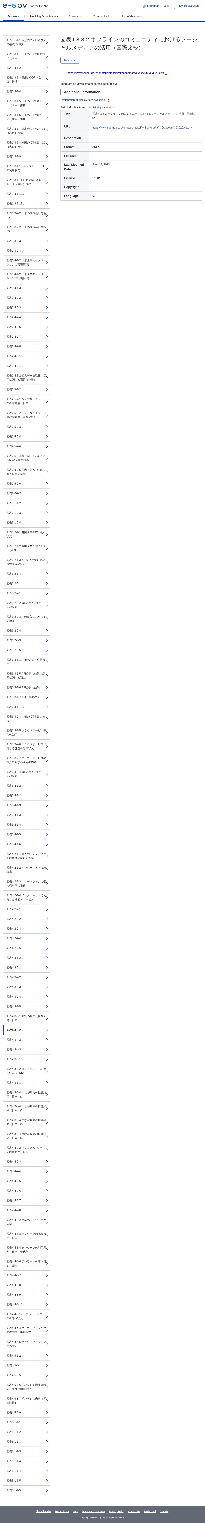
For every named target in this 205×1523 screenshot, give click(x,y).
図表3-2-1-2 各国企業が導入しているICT (26, 548)
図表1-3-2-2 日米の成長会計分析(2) (26, 229)
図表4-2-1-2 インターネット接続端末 (26, 869)
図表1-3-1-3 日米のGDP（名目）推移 (23, 79)
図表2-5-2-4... (14, 436)
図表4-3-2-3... (14, 987)
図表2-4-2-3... (14, 307)
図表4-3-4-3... (14, 1049)
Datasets (13, 16)
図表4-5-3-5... (14, 1375)
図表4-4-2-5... (14, 1181)
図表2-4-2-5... (14, 326)
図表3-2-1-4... (14, 573)
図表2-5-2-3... (14, 426)
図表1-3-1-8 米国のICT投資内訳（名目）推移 (25, 144)
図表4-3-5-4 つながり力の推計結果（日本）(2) (26, 1108)
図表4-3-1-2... (14, 957)
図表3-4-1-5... (14, 834)
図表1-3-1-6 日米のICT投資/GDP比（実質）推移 (26, 117)
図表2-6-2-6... (14, 483)
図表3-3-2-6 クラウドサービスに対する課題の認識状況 (26, 746)
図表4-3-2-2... (14, 977)
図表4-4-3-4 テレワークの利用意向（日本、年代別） (26, 1249)
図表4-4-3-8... (14, 1285)
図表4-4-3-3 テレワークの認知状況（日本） (26, 1235)
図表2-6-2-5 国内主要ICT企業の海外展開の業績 (25, 471)
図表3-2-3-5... (14, 650)
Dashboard (150, 1511)
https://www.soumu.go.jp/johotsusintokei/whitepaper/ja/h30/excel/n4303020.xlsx (115, 73)
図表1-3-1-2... (14, 67)
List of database (132, 16)
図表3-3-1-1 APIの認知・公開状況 (25, 661)
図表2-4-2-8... (14, 346)
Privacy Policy (116, 1511)
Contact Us (134, 1511)
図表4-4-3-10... (15, 1304)
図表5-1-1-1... (14, 1422)
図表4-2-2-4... (14, 938)
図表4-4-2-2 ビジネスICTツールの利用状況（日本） (25, 1149)
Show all (110, 107)
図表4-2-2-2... (14, 918)
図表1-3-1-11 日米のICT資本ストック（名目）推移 (25, 182)
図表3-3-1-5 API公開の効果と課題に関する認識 (25, 675)
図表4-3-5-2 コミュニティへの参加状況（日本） (26, 1070)
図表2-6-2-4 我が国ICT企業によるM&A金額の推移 (25, 458)
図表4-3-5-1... (14, 1059)
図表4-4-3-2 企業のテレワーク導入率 (26, 1222)
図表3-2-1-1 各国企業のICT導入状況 (25, 534)
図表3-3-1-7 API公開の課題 (23, 697)
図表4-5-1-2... (14, 1355)
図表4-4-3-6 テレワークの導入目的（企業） (26, 1263)
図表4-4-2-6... (14, 1190)
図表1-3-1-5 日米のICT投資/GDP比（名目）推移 (26, 103)
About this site (43, 1511)
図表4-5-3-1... (14, 1365)
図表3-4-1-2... (14, 785)
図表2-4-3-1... (14, 356)
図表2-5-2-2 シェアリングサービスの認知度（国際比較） (26, 415)
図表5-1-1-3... (14, 1441)
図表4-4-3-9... (14, 1294)
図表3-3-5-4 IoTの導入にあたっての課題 (25, 773)
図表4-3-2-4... (14, 996)
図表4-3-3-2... (14, 1030)
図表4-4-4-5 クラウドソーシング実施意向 (26, 1343)
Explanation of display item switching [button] (85, 99)
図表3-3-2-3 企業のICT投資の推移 (25, 718)
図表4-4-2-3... (14, 1161)
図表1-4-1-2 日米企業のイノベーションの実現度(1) (26, 262)
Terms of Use (62, 1511)
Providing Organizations (44, 16)
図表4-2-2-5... (14, 948)
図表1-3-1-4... (14, 91)
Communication (102, 16)
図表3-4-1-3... (14, 805)
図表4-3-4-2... (14, 1039)
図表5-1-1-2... (14, 1431)
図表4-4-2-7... (14, 1200)
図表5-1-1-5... (14, 1480)
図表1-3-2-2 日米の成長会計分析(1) (26, 215)
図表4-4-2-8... (14, 1210)
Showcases (76, 16)
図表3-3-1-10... (15, 706)
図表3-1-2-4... (14, 522)
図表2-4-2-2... (14, 297)
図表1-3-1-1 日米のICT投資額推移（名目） (25, 56)
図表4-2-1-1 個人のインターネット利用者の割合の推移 (26, 855)
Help (75, 1511)
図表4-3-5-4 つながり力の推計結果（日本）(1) (26, 1094)
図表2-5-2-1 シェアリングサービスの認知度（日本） (26, 401)
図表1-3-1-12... (15, 193)
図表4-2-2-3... (14, 928)
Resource (70, 60)
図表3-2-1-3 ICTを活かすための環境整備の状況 (25, 561)
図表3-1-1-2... (14, 503)
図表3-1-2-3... (14, 512)
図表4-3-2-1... (14, 967)
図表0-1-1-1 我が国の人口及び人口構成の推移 (26, 42)
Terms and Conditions (93, 1511)
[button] (150, 6)
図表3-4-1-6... (14, 844)
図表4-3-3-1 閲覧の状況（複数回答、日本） (26, 1018)
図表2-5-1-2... (14, 389)
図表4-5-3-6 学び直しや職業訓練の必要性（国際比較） (26, 1386)
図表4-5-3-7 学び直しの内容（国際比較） (26, 1400)
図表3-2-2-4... (14, 630)
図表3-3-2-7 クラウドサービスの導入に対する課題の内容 (26, 760)
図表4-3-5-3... (14, 1082)
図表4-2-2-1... (14, 909)
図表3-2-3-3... (14, 640)
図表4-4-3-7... (14, 1275)
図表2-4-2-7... (14, 336)
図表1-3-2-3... (14, 240)
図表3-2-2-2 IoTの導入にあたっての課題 (25, 604)
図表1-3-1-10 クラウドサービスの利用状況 (25, 168)
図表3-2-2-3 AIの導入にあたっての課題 (26, 618)
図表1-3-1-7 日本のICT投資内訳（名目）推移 (25, 130)
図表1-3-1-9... (14, 156)
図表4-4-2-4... (14, 1171)
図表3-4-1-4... (14, 824)
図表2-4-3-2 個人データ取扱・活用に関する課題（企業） (26, 377)
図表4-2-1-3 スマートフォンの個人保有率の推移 (26, 883)
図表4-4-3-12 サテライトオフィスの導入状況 (25, 1316)
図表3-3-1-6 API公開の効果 (23, 687)
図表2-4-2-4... (14, 317)
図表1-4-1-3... (14, 288)
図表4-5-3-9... (14, 1412)
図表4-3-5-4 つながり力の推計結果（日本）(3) (26, 1122)
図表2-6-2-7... (14, 493)
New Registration (188, 5)
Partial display (97, 107)
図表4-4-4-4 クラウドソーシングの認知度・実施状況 (26, 1330)
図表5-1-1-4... (14, 1461)
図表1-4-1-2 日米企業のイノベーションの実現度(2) (26, 276)
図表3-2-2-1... (14, 583)
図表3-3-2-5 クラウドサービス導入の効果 (26, 732)
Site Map (164, 1511)
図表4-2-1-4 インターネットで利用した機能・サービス (26, 897)
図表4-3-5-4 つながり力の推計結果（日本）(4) (26, 1135)
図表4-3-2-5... (14, 1006)
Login (166, 5)
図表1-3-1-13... (15, 203)
